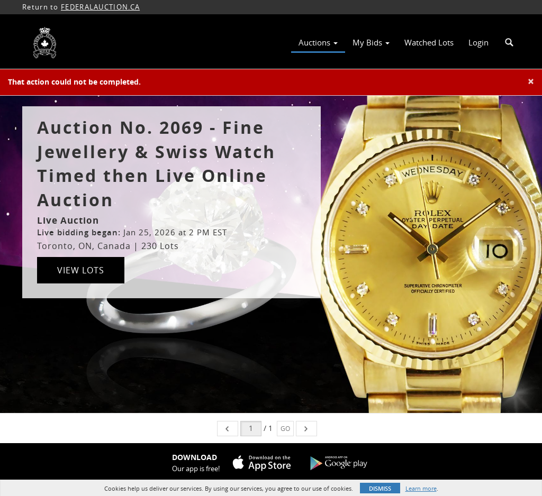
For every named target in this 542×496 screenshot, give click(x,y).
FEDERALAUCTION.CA (100, 7)
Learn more (421, 488)
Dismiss (380, 488)
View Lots (80, 270)
